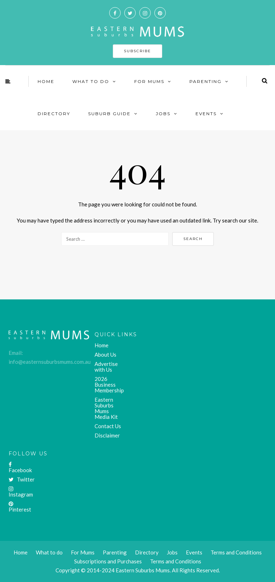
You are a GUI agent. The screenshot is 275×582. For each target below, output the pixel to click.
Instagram (21, 492)
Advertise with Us (106, 367)
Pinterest (20, 507)
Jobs (163, 113)
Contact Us (108, 426)
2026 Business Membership (109, 384)
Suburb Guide (109, 113)
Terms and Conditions (175, 561)
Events (206, 113)
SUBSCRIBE (137, 51)
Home (46, 81)
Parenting (205, 81)
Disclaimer (107, 435)
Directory (54, 113)
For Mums (149, 81)
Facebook (20, 467)
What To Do (90, 81)
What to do (49, 552)
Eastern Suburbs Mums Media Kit (106, 408)
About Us (105, 354)
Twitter (22, 479)
